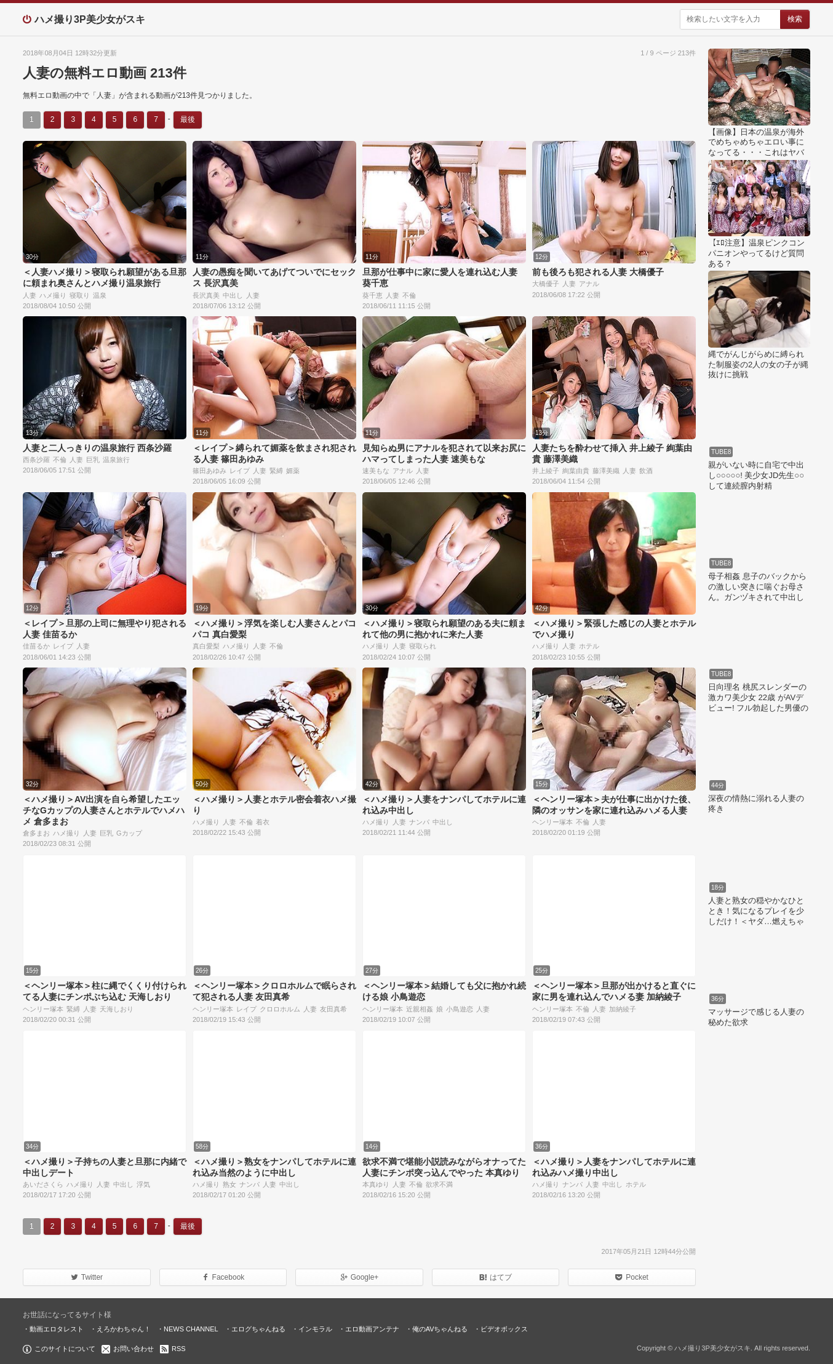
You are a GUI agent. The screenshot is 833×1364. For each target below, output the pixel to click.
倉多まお (36, 833)
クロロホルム (280, 1009)
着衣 (262, 822)
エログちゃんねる (258, 1329)
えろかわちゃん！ (124, 1329)
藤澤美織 (606, 470)
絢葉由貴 (575, 470)
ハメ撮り (52, 295)
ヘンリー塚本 (552, 822)
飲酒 (646, 470)
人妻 (29, 295)
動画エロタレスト (57, 1329)
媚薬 (293, 470)
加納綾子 (622, 1009)
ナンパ (419, 822)
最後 (187, 119)
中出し (233, 295)
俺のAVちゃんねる (440, 1329)
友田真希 (333, 1009)
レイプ (239, 470)
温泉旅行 (116, 459)
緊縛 (276, 470)
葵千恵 (372, 295)
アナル (589, 283)
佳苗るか (36, 646)
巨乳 (93, 459)
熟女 (229, 1184)
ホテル (589, 646)
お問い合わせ (133, 1348)
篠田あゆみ (209, 470)
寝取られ (422, 646)
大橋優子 (545, 283)
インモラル (315, 1329)
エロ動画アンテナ (372, 1329)
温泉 (99, 295)
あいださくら (43, 1184)
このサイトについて (64, 1348)
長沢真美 (206, 295)
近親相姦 (419, 1009)
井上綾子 (545, 470)
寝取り (80, 295)
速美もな (375, 470)
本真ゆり (375, 1184)
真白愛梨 (206, 646)
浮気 (143, 1184)
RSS (179, 1348)
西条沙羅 (36, 459)
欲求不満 (439, 1184)
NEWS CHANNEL (191, 1329)
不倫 (409, 295)
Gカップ (129, 833)
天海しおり (117, 1009)
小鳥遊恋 (459, 1009)
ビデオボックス (504, 1329)
